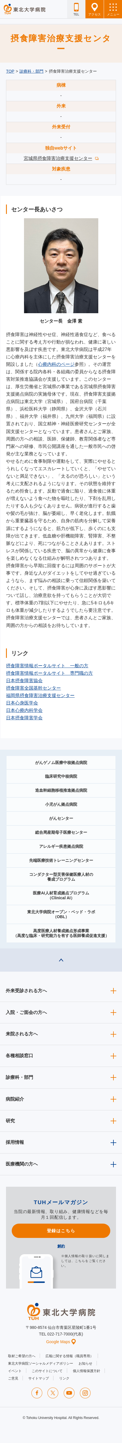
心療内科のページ (56, 364)
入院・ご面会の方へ (26, 1012)
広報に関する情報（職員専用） (69, 1356)
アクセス (94, 9)
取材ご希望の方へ (21, 1356)
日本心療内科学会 (24, 710)
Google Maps (61, 1341)
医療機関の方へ (22, 1164)
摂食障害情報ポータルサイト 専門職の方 (49, 673)
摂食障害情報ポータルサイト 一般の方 (47, 665)
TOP (10, 71)
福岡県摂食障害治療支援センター (40, 695)
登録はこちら (61, 1230)
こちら (80, 1261)
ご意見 (13, 1378)
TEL (76, 9)
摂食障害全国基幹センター (33, 688)
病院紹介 (15, 1099)
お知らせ (85, 1363)
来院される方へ (22, 1033)
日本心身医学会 (22, 702)
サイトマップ (38, 1378)
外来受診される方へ (26, 990)
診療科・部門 (31, 71)
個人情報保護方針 (86, 1371)
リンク (64, 1378)
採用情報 (15, 1142)
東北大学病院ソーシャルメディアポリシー (40, 1363)
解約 (61, 1246)
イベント (15, 1371)
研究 (10, 1120)
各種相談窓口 (19, 1055)
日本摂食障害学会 (24, 717)
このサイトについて (47, 1371)
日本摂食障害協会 (24, 680)
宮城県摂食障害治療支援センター (58, 158)
